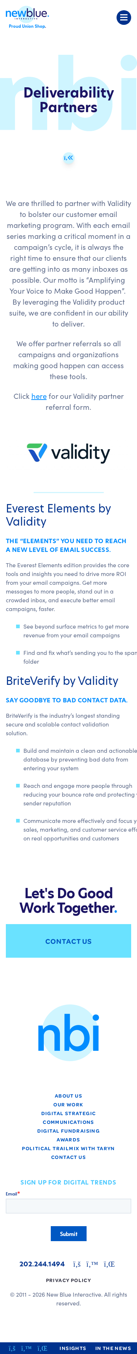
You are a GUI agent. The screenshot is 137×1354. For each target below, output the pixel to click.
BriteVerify (33, 681)
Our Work (68, 1104)
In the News (113, 1348)
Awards (68, 1139)
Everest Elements (50, 508)
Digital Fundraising (68, 1131)
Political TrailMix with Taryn (68, 1148)
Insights (73, 1348)
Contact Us (68, 941)
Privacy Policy (68, 1280)
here (39, 395)
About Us (68, 1095)
